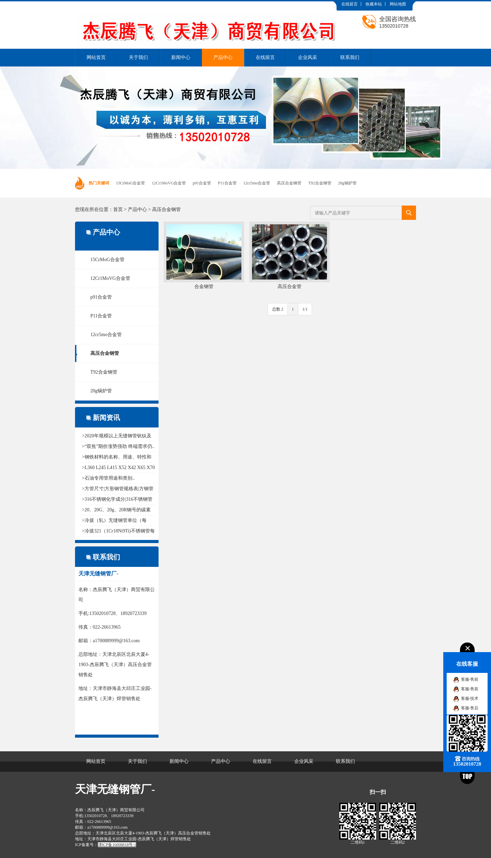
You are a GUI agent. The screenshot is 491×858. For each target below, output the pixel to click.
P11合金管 (227, 183)
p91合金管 (202, 183)
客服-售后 (470, 708)
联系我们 (349, 57)
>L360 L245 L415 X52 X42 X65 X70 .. (118, 467)
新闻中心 (180, 57)
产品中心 (223, 57)
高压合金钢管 (289, 183)
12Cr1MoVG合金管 (169, 183)
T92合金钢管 (319, 183)
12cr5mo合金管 (256, 183)
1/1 (305, 309)
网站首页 (96, 57)
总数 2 (277, 309)
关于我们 (138, 57)
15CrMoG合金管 (130, 183)
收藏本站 (374, 4)
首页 (118, 209)
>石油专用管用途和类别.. (108, 478)
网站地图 (398, 4)
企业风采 (307, 57)
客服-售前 (470, 679)
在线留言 (349, 4)
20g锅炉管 (347, 183)
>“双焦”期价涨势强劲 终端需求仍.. (118, 446)
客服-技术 (470, 698)
